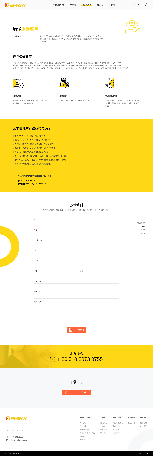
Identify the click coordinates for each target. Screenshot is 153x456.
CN (134, 5)
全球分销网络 (85, 430)
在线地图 (143, 426)
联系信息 (143, 423)
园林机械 (103, 430)
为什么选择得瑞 (86, 417)
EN (138, 5)
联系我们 (143, 417)
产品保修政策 (117, 423)
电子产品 (103, 433)
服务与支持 (116, 417)
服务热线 (115, 430)
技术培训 (115, 426)
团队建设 (83, 436)
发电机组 (103, 423)
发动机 (102, 426)
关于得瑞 (83, 423)
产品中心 (103, 417)
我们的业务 (84, 426)
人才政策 (83, 440)
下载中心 (115, 433)
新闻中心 (131, 417)
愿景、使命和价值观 (87, 433)
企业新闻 (131, 423)
